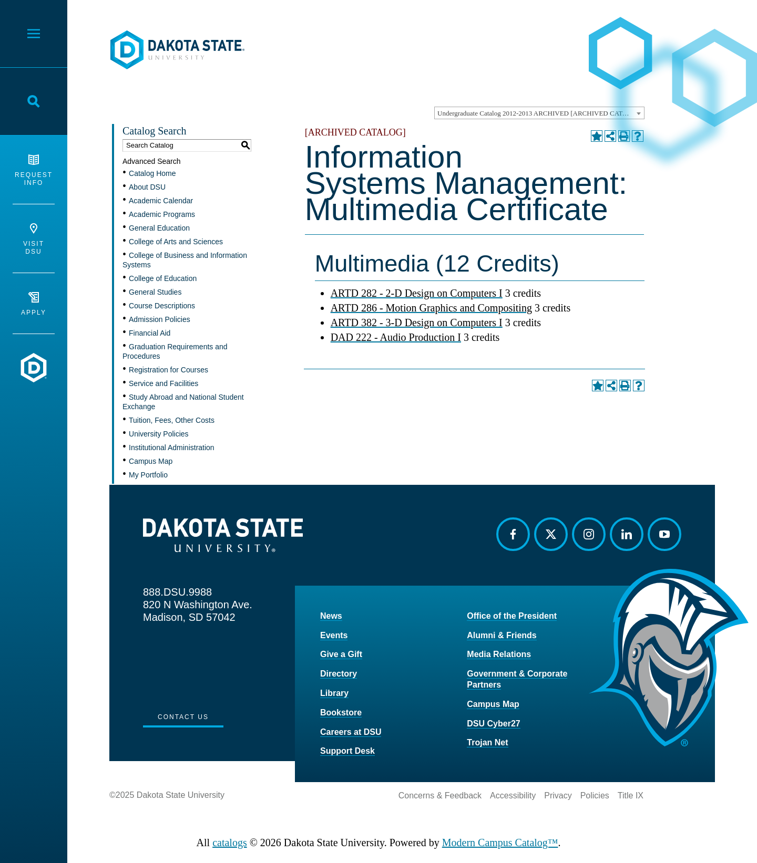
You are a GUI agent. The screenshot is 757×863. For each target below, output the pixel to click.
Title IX (630, 795)
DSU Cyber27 (493, 723)
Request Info (34, 170)
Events (333, 635)
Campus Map (150, 461)
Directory (338, 673)
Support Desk (347, 750)
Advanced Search (151, 161)
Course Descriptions (162, 305)
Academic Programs (162, 214)
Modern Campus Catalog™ (500, 842)
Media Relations (499, 654)
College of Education (163, 278)
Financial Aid (149, 333)
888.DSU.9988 (177, 592)
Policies (594, 795)
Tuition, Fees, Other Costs (171, 420)
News (331, 615)
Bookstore (341, 712)
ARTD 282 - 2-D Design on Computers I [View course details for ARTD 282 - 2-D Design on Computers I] (417, 293)
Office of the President (512, 615)
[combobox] (539, 113)
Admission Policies (159, 319)
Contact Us (183, 717)
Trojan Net (487, 742)
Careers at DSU (351, 731)
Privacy (557, 795)
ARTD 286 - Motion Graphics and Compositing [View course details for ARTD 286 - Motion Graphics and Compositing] (431, 308)
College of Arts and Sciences (176, 241)
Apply (33, 304)
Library (334, 693)
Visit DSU (33, 239)
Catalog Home (152, 173)
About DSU (147, 187)
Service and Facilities (163, 383)
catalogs (229, 842)
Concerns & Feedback (440, 795)
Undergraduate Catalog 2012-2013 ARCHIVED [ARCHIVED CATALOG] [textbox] (540, 113)
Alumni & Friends (501, 635)
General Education (159, 228)
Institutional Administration (171, 447)
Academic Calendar (161, 200)
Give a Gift (341, 654)
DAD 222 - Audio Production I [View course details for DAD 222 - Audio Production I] (396, 337)
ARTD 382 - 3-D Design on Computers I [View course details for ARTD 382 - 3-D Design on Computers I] (417, 322)
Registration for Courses (168, 370)
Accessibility (513, 795)
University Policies (159, 434)
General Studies (155, 292)
